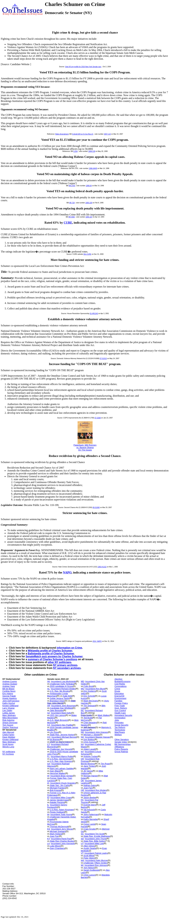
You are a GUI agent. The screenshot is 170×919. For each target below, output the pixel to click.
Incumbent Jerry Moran (62, 829)
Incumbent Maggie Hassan (97, 737)
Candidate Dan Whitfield (61, 708)
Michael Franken (57, 788)
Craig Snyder (90, 829)
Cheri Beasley (90, 722)
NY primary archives (65, 665)
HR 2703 (72, 186)
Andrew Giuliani (9, 684)
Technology (120, 730)
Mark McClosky (91, 701)
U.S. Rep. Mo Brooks (60, 691)
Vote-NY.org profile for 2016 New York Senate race (83, 67)
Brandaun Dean (57, 701)
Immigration (120, 717)
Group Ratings (121, 751)
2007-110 (107, 134)
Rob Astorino (8, 720)
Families (118, 701)
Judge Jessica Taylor (59, 698)
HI (48, 776)
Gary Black (55, 771)
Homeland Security (123, 715)
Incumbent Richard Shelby (63, 688)
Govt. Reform (121, 708)
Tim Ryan (105, 763)
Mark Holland (56, 834)
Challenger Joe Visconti (61, 749)
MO (82, 688)
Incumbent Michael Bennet (63, 737)
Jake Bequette (56, 710)
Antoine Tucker (91, 756)
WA (82, 860)
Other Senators (122, 739)
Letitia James (8, 713)
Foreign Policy (121, 703)
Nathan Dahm (90, 785)
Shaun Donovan (9, 722)
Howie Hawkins (9, 698)
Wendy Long (8, 747)
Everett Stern (90, 805)
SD (82, 838)
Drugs (117, 691)
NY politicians (8, 751)
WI (82, 865)
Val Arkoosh (89, 809)
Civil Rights (120, 684)
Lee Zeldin (7, 710)
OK (82, 780)
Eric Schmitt (89, 696)
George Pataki (9, 696)
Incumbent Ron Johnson (96, 865)
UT (82, 843)
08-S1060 (96, 507)
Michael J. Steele (92, 734)
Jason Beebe (90, 797)
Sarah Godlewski (91, 870)
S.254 (75, 151)
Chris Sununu (90, 742)
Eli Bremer (55, 739)
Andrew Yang (8, 686)
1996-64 (89, 186)
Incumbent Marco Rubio (62, 756)
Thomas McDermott (59, 826)
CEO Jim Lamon (57, 715)
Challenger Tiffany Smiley (95, 863)
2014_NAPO (97, 641)
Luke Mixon (55, 846)
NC (82, 710)
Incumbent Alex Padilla (62, 725)
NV (82, 744)
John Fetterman (91, 814)
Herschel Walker (57, 773)
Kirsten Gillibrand (10, 705)
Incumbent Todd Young (61, 814)
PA (82, 800)
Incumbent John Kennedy (63, 843)
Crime (117, 688)
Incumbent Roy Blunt (95, 688)
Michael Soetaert (58, 831)
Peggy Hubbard (57, 812)
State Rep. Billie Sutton (94, 841)
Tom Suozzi (7, 725)
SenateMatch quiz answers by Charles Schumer (54, 656)
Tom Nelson (89, 867)
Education (119, 693)
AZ (48, 713)
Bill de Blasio (8, 688)
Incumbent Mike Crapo (61, 797)
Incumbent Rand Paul (61, 838)
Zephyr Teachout (10, 727)
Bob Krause (55, 790)
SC (82, 834)
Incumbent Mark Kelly (61, 713)
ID (48, 797)
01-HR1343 (94, 313)
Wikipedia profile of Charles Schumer (50, 650)
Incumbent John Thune (95, 838)
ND (82, 732)
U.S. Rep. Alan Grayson (61, 761)
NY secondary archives (67, 668)
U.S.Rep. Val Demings (60, 759)
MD (82, 681)
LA (48, 843)
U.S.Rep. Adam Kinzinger (62, 809)
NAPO (67, 572)
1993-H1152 (102, 567)
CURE (68, 222)
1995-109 (88, 203)
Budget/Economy (122, 681)
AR (48, 705)
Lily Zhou (54, 732)
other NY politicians (59, 662)
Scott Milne (89, 855)
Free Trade (120, 705)
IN (48, 814)
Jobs (117, 720)
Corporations (120, 686)
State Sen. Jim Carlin (60, 785)
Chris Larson (89, 875)
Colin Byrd (88, 686)
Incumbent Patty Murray (96, 860)
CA (48, 725)
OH (82, 759)
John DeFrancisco (10, 701)
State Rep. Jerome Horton (62, 734)
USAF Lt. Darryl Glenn (60, 742)
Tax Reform (120, 727)
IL (48, 805)
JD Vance (88, 771)
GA (48, 763)
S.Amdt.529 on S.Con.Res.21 (82, 134)
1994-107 (88, 217)
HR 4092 (71, 217)
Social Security (121, 725)
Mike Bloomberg (10, 717)
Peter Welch (89, 858)
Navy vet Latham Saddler (61, 768)
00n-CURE (87, 254)
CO (48, 737)
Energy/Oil (119, 696)
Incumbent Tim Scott (94, 834)
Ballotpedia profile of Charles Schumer (51, 653)
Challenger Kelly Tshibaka (62, 684)
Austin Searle (90, 848)
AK (48, 681)
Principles (119, 722)
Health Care (120, 713)
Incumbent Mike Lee (94, 843)
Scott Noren (8, 744)
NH (82, 737)
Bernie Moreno (88, 763)
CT (48, 744)
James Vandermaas (59, 800)
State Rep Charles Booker (62, 841)
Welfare (118, 734)
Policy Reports (121, 749)
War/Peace (120, 732)
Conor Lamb (89, 824)
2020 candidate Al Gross (61, 686)
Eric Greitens (90, 691)
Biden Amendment (62, 134)
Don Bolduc (89, 739)
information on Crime (69, 647)
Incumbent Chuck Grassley (62, 783)
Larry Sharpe (8, 708)
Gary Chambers (57, 848)
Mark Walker (103, 715)
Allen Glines (89, 846)
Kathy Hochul (8, 703)
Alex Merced (8, 732)
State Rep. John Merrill (61, 702)
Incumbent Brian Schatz (61, 776)
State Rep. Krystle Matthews (97, 836)
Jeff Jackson (89, 727)
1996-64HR (93, 168)
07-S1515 (103, 358)
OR (82, 790)
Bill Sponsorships (123, 744)
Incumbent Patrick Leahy (96, 853)
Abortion (118, 679)
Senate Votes (121, 742)
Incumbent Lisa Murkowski (63, 681)
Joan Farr (54, 836)
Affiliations (119, 747)
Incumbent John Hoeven (96, 732)
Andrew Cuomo (9, 681)
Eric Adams (7, 693)
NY (82, 751)
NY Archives (8, 754)
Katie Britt (67, 696)
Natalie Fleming (57, 802)
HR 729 (72, 203)
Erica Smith (86, 715)
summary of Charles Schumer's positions (52, 659)
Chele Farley (8, 734)
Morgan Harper (91, 776)
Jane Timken (89, 766)
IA (48, 783)
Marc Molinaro (9, 715)
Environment (120, 698)
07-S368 (98, 418)
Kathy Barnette (90, 819)
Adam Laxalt (89, 749)
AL (48, 688)
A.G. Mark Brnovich (59, 720)
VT (82, 853)
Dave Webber (8, 737)
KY (48, 838)
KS (48, 829)
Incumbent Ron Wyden (95, 790)
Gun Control (120, 710)
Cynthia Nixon (8, 691)
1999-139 (91, 151)
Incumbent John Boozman (63, 705)
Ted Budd (88, 717)
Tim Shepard (89, 705)
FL (48, 756)
